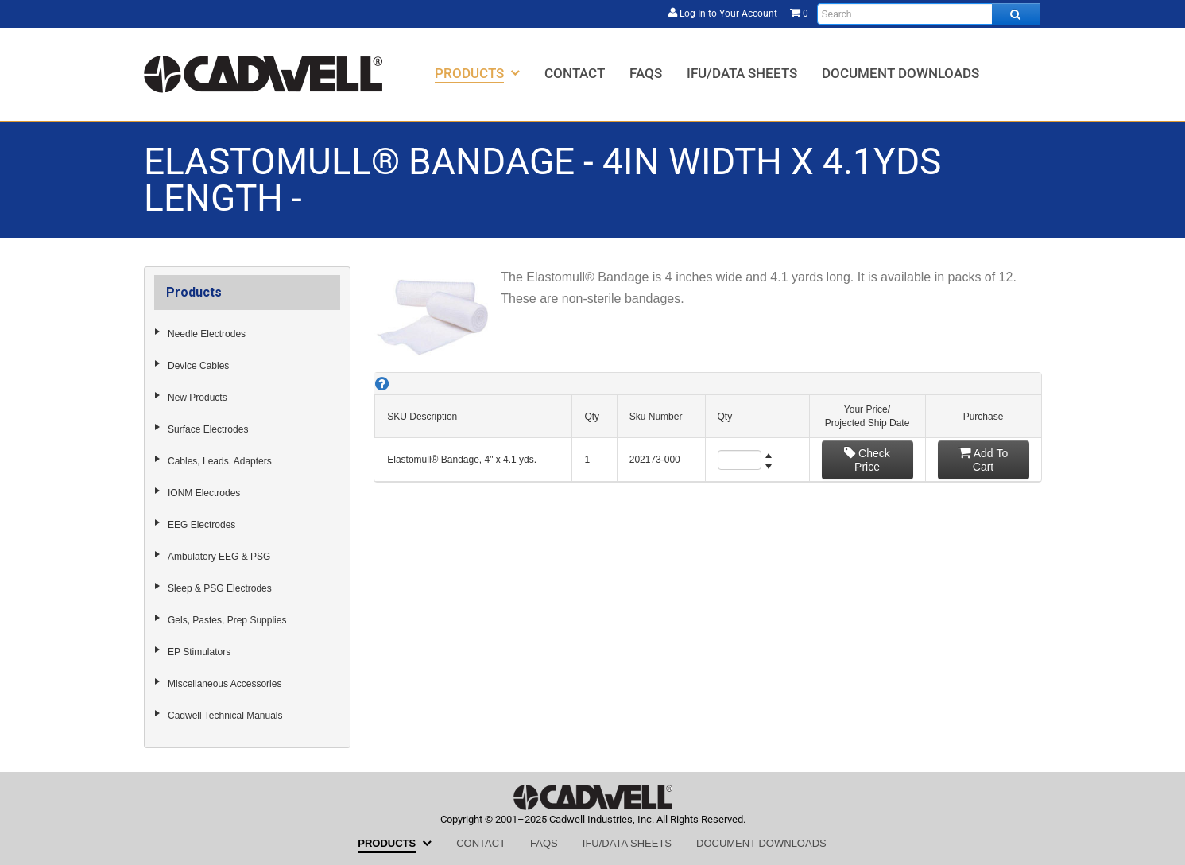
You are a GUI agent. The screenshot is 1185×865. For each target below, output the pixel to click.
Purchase (983, 416)
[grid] (707, 427)
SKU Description (422, 416)
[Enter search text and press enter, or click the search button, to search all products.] (928, 14)
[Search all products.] (1016, 14)
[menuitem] (477, 72)
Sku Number (656, 416)
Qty (591, 416)
